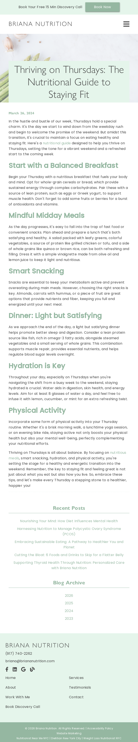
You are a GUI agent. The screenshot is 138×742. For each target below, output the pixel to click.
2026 (69, 595)
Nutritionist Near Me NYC (33, 738)
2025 (69, 603)
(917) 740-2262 (18, 653)
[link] (41, 26)
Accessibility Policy (100, 728)
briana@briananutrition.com (30, 661)
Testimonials (80, 687)
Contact (76, 697)
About (10, 687)
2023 (69, 618)
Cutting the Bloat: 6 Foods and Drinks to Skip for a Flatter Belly (69, 554)
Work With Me (17, 697)
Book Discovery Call (22, 706)
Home (10, 677)
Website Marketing (69, 733)
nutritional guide (57, 143)
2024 (69, 610)
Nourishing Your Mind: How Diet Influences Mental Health (69, 521)
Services (76, 677)
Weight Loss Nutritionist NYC (102, 738)
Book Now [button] (102, 7)
